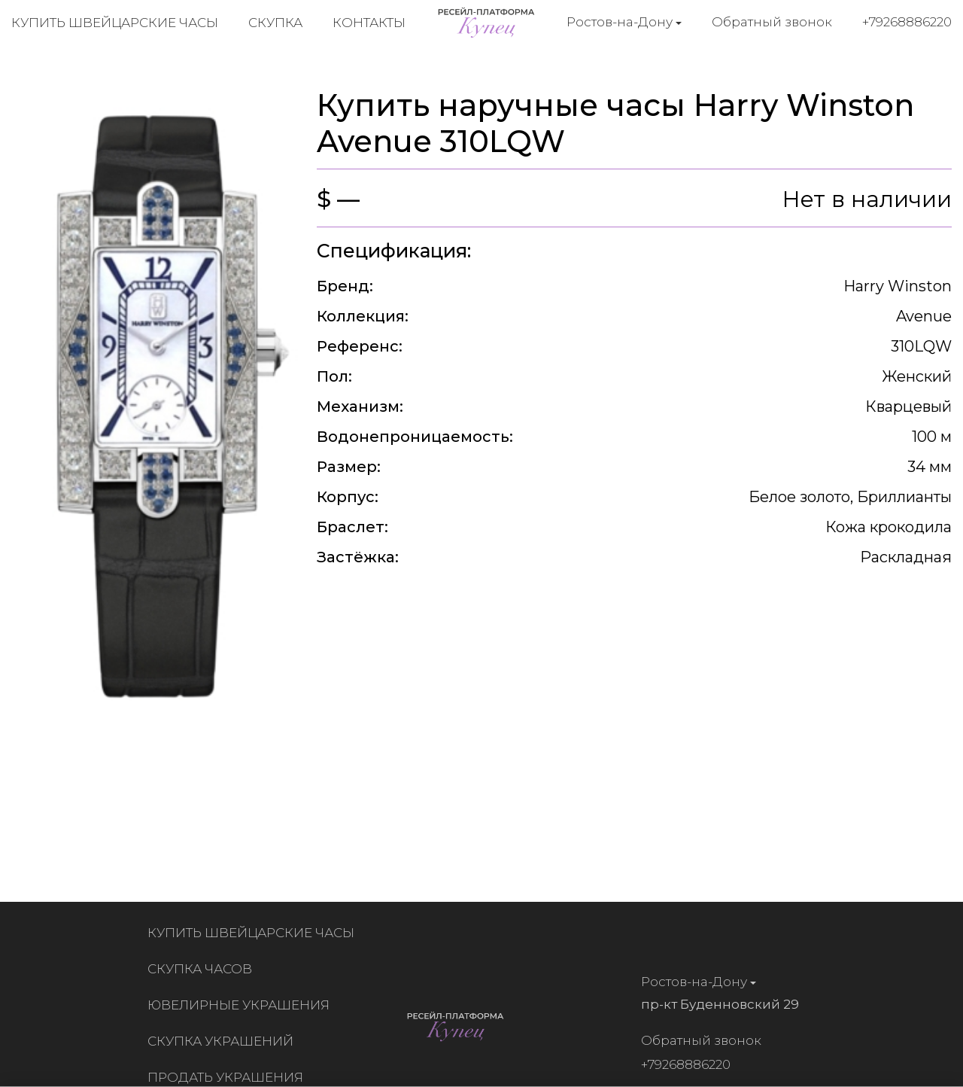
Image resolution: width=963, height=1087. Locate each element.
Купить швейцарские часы (114, 22)
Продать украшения (228, 1077)
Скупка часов (202, 968)
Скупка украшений (223, 1041)
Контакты (369, 22)
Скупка (275, 22)
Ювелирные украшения (241, 1004)
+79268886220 (907, 21)
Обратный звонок (772, 21)
